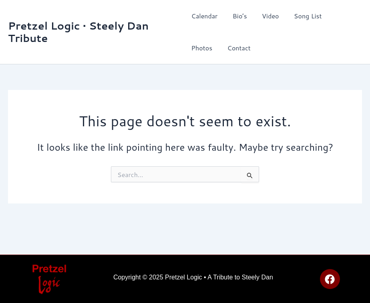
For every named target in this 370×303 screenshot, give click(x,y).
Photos (339, 15)
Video (265, 15)
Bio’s (237, 15)
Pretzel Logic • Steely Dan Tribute (78, 31)
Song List (302, 15)
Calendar (204, 15)
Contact (203, 47)
